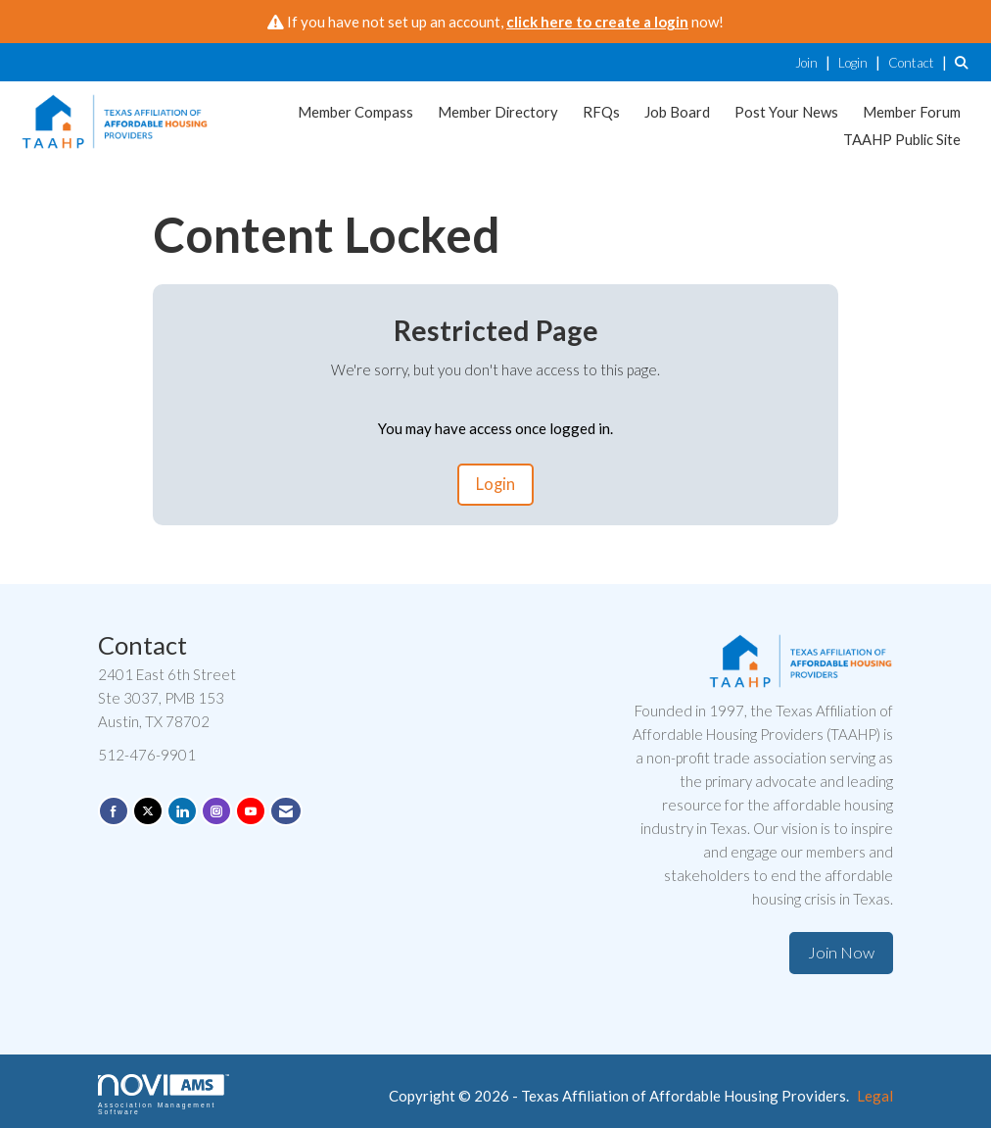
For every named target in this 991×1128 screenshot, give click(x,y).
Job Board (677, 112)
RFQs (601, 112)
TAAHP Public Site (902, 139)
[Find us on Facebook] (113, 811)
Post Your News (786, 112)
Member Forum (912, 112)
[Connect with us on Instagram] (216, 811)
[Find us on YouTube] (250, 811)
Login (495, 484)
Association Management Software (163, 1094)
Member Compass (355, 112)
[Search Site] (965, 62)
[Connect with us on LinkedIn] (182, 811)
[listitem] (815, 62)
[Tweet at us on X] (148, 811)
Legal (875, 1095)
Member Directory (498, 112)
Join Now (841, 952)
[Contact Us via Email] (286, 811)
